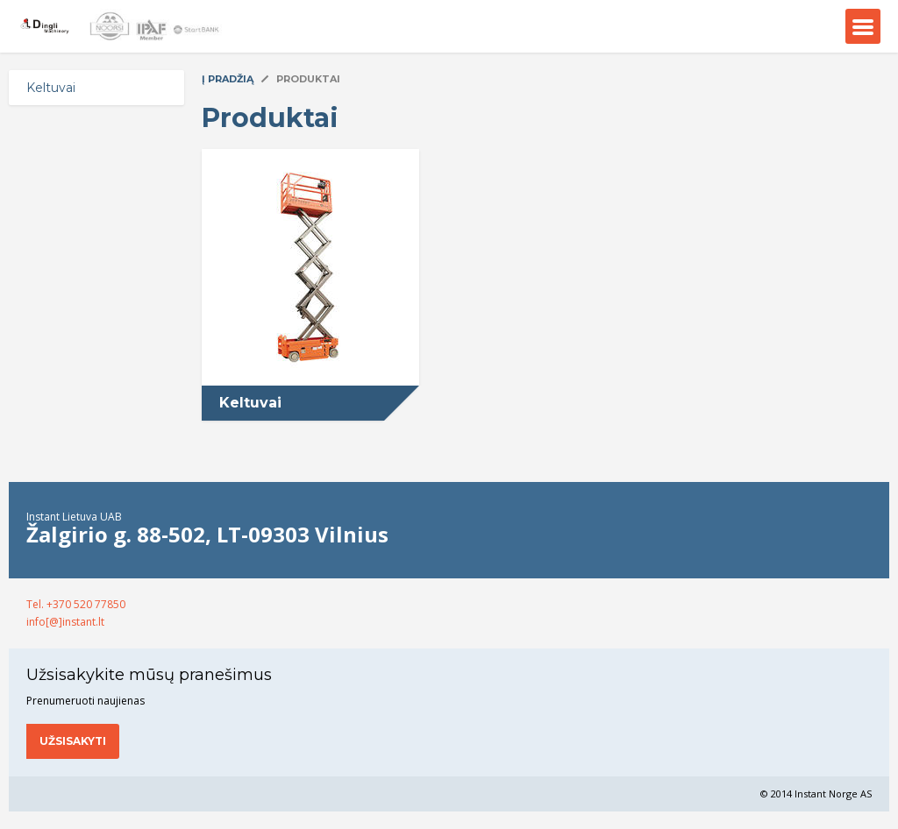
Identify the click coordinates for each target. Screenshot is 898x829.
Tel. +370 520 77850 (75, 604)
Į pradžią (227, 79)
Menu (862, 26)
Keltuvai (50, 88)
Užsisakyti (72, 741)
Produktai (308, 79)
